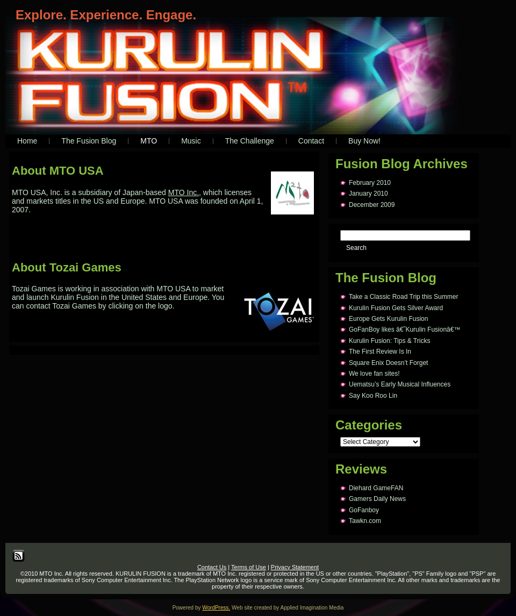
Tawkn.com (365, 521)
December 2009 (372, 205)
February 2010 (370, 183)
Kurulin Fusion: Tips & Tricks (389, 341)
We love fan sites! (374, 373)
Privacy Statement (295, 567)
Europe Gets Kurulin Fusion (388, 319)
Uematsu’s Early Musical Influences (399, 384)
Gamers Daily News (377, 499)
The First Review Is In (380, 351)
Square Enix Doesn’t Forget (388, 363)
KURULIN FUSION (41, 4)
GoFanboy (364, 510)
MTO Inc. (183, 192)
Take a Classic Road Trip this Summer (403, 296)
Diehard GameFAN (376, 488)
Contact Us (211, 567)
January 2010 (368, 193)
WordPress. (216, 608)
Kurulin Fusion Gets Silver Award (396, 308)
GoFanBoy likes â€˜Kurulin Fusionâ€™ (404, 329)
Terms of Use (248, 567)
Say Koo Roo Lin (373, 395)
